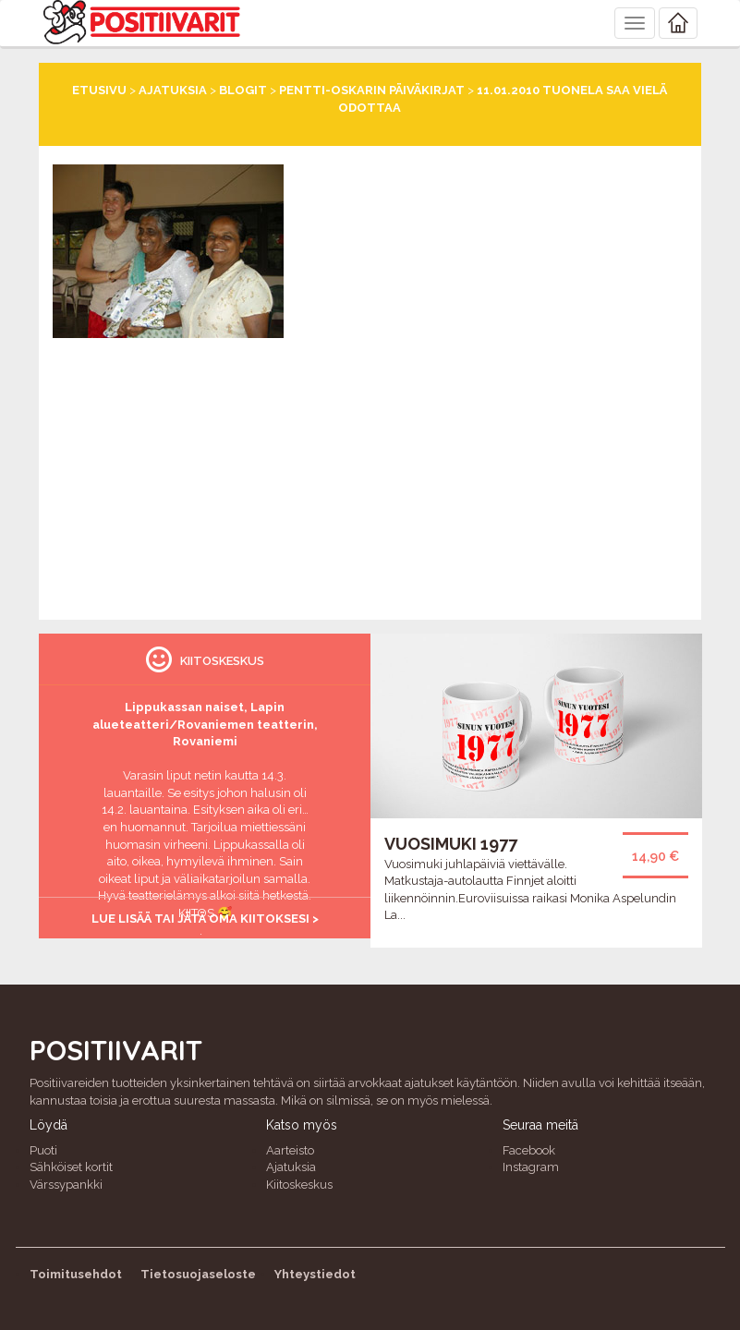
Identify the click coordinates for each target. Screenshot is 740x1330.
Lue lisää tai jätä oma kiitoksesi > (205, 918)
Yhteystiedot (315, 1274)
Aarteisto (290, 1150)
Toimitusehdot (76, 1274)
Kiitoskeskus (299, 1184)
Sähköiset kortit (71, 1167)
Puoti (43, 1150)
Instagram (531, 1167)
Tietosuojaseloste (198, 1274)
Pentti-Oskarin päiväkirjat (372, 90)
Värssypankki (66, 1184)
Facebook (529, 1150)
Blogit (243, 90)
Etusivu (99, 90)
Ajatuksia (173, 90)
